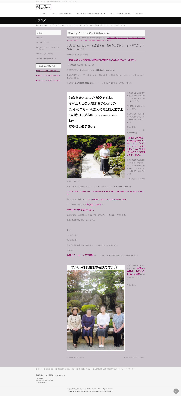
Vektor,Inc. (101, 391)
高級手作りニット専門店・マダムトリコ (87, 389)
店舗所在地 (49, 369)
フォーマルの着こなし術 (75, 357)
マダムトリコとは (43, 42)
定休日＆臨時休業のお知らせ (47, 58)
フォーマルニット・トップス (136, 38)
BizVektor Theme (90, 391)
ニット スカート (122, 38)
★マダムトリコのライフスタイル (49, 80)
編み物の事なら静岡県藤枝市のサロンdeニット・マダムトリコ (114, 369)
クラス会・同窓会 (112, 38)
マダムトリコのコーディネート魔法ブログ (79, 40)
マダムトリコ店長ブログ (45, 54)
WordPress (79, 391)
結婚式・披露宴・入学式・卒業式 (101, 40)
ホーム (40, 38)
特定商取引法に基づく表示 (66, 369)
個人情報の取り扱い (85, 369)
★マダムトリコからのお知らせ (48, 71)
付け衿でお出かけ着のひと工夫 (134, 357)
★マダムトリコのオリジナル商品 (49, 76)
